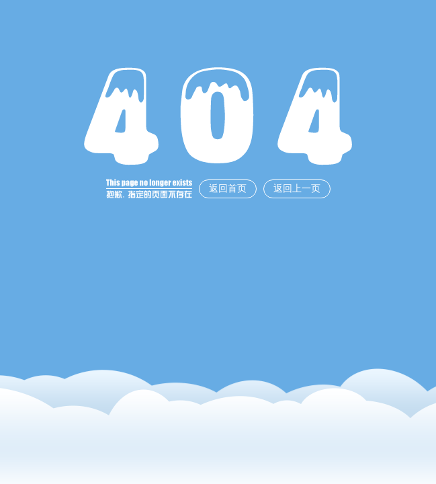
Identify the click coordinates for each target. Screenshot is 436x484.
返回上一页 (296, 189)
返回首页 (228, 189)
